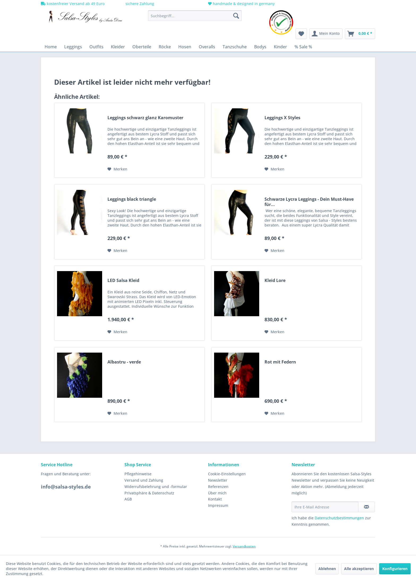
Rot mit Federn (280, 362)
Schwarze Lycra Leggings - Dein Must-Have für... (309, 201)
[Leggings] (73, 47)
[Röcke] (165, 47)
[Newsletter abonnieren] (366, 507)
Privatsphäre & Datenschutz (149, 492)
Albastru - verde (124, 362)
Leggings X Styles (282, 118)
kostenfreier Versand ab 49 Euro (73, 3)
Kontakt (215, 499)
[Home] (50, 47)
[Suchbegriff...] (195, 15)
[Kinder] (280, 47)
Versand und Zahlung (143, 480)
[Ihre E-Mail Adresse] (325, 507)
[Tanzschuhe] (234, 47)
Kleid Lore (275, 280)
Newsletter (217, 480)
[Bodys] (260, 47)
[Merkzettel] (301, 33)
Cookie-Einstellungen (227, 473)
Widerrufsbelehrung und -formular (155, 486)
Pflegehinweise (137, 473)
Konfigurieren (395, 568)
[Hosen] (185, 47)
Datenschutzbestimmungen (339, 517)
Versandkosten (244, 546)
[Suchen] (236, 15)
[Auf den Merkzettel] (117, 169)
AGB (128, 499)
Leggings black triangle (131, 199)
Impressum (218, 505)
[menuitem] (195, 15)
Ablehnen (327, 568)
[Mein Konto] (326, 33)
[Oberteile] (142, 47)
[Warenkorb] (360, 33)
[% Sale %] (303, 47)
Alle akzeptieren (359, 568)
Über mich (217, 492)
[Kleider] (118, 47)
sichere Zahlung (139, 3)
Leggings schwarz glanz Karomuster (145, 118)
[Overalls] (207, 47)
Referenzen (218, 486)
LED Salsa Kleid (123, 280)
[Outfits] (96, 47)
